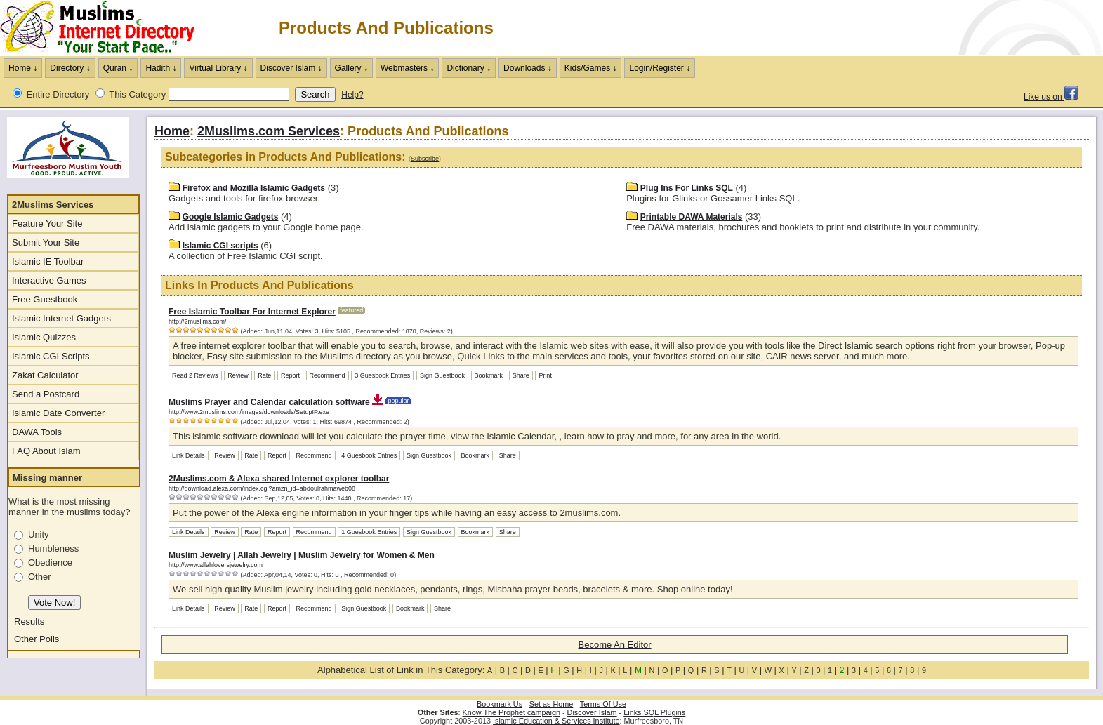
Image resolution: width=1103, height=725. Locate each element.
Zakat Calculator (45, 375)
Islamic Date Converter (58, 413)
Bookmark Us (499, 704)
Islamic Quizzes (44, 337)
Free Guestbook (44, 299)
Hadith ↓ (160, 68)
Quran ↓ (118, 68)
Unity (38, 534)
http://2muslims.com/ (198, 321)
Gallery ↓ (351, 68)
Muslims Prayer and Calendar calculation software (269, 402)
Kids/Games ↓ (590, 68)
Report (290, 375)
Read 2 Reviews (195, 375)
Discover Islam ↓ (291, 68)
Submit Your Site (45, 242)
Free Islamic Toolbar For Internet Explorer (252, 312)
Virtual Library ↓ (218, 68)
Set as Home (551, 704)
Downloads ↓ (527, 68)
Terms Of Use (603, 704)
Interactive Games (49, 280)
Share (521, 375)
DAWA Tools (37, 432)
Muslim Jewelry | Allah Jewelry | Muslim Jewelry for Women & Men (302, 555)
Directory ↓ (70, 68)
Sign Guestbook (442, 375)
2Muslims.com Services (268, 131)
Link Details (188, 455)
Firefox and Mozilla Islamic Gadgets (254, 188)
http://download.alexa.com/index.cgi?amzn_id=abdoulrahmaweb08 (262, 488)
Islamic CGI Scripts (51, 356)
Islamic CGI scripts (220, 246)
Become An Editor (615, 644)
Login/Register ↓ (659, 68)
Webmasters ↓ (407, 68)
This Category (137, 94)
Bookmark (489, 375)
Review (238, 375)
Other (39, 576)
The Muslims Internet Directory (105, 28)
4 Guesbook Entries (369, 455)
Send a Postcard (45, 394)
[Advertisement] (938, 28)
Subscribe (425, 158)
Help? (352, 95)
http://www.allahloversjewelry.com (216, 564)
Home (172, 131)
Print (545, 375)
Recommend (327, 375)
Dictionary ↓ (469, 68)
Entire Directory (58, 94)
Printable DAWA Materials (691, 217)
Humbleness (53, 548)
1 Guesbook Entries (369, 532)
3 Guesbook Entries (382, 375)
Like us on (1051, 97)
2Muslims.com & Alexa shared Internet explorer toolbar (279, 479)
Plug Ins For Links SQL (686, 188)
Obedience (50, 562)
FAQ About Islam (46, 451)
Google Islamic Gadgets (231, 217)
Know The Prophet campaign (511, 712)
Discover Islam (592, 712)
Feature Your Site (47, 223)
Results (29, 621)
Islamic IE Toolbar (48, 261)
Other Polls (36, 639)
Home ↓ (22, 68)
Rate (264, 375)
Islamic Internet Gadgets (61, 318)
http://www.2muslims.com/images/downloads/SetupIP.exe (249, 411)
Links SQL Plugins (654, 712)
